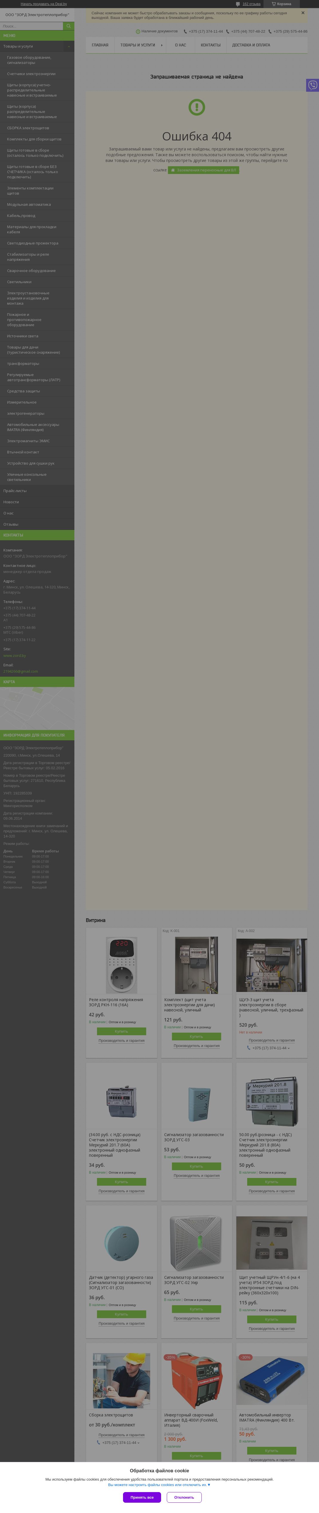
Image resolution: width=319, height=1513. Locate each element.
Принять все (142, 1497)
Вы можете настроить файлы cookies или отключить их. (157, 1485)
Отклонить (184, 1497)
